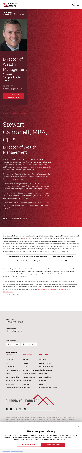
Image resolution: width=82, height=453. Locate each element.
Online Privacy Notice (17, 451)
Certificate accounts (46, 366)
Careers (25, 366)
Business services (45, 363)
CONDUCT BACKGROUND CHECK (15, 218)
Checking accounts (45, 370)
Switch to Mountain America (48, 388)
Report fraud (10, 384)
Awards (25, 363)
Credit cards (43, 373)
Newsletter (26, 384)
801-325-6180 (8, 86)
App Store (14, 344)
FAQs (7, 363)
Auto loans (43, 359)
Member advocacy (29, 377)
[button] (77, 4)
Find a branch (10, 366)
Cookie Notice (6, 451)
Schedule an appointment (13, 96)
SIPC (26, 238)
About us (26, 359)
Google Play (30, 344)
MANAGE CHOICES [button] (28, 444)
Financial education (29, 373)
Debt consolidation (45, 377)
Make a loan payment (13, 370)
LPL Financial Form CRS (11, 294)
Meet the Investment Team (14, 114)
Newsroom (26, 388)
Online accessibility (12, 377)
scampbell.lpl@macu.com (12, 89)
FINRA (22, 238)
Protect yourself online (13, 381)
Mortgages (42, 381)
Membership (27, 381)
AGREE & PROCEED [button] (53, 444)
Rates (41, 384)
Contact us (9, 359)
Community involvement (31, 370)
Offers (8, 373)
